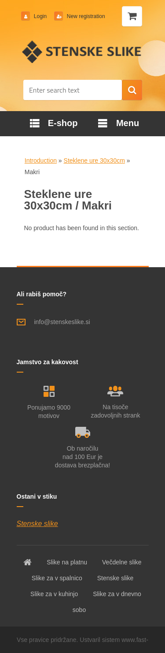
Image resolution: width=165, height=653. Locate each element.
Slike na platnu (67, 562)
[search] (132, 90)
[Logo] (82, 52)
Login (40, 16)
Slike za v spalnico (57, 578)
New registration (85, 16)
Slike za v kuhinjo (54, 593)
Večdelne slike (122, 562)
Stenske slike (37, 523)
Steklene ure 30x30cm (94, 160)
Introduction (41, 160)
